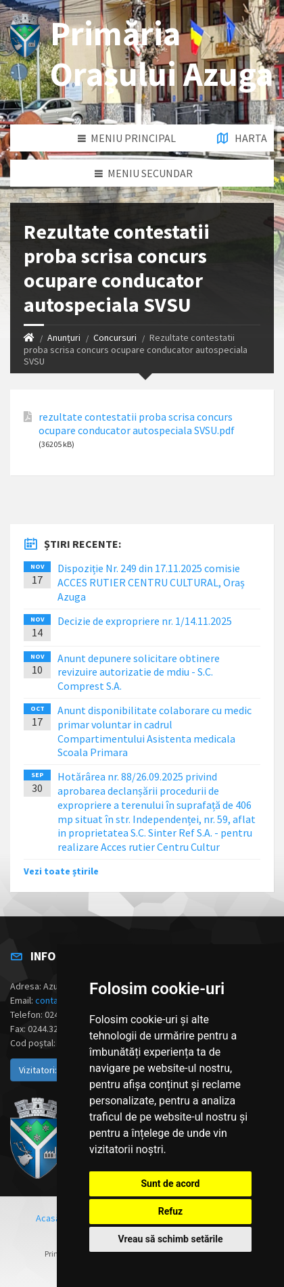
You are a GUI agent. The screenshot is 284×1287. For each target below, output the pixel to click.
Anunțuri (63, 337)
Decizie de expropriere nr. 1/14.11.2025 (144, 621)
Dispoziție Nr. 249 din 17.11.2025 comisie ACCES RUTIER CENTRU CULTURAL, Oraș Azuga (151, 582)
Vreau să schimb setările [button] (170, 1239)
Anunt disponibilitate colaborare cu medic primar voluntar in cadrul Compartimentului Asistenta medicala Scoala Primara (154, 731)
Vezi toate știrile (61, 871)
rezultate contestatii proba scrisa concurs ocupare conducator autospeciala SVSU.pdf (137, 423)
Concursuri (115, 337)
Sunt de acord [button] (170, 1183)
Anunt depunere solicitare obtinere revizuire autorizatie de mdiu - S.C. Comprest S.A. (138, 672)
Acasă (48, 1218)
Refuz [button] (170, 1211)
